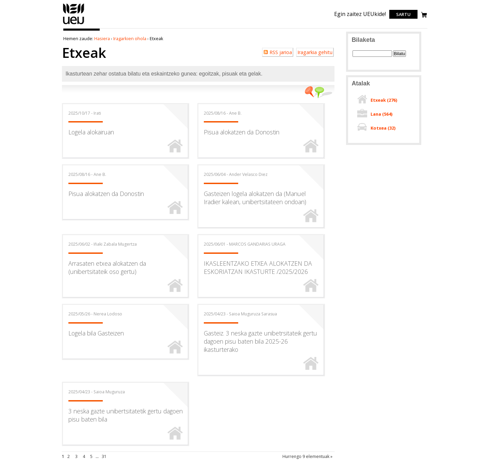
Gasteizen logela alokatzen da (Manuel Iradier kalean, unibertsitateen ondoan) (255, 198)
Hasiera (102, 38)
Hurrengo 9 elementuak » (307, 456)
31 (104, 456)
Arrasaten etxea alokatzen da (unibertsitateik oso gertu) (107, 267)
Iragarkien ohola (129, 38)
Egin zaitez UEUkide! (360, 14)
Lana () (381, 114)
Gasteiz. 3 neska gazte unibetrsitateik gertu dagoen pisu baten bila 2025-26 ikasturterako (260, 341)
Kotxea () (383, 128)
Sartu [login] (403, 14)
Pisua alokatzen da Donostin (241, 132)
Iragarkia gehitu (314, 52)
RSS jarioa (281, 52)
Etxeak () (384, 100)
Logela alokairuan (91, 132)
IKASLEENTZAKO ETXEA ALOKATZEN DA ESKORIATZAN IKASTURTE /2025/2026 (258, 267)
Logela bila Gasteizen (96, 333)
